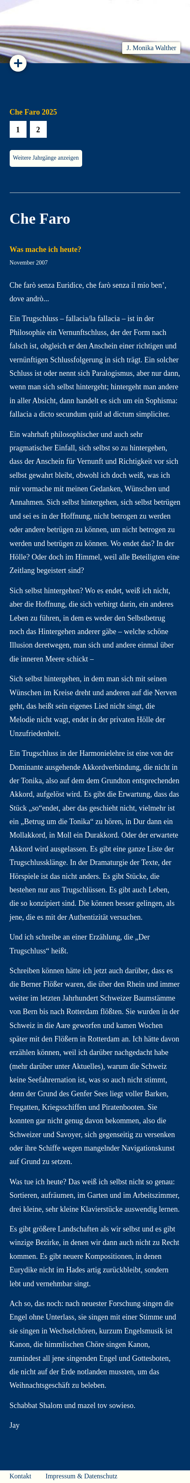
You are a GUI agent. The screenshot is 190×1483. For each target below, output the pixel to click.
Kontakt (21, 1476)
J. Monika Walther (151, 47)
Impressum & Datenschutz (81, 1476)
